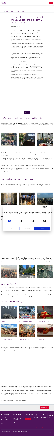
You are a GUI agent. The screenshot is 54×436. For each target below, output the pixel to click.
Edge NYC (43, 259)
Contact (28, 418)
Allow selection (27, 228)
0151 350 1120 (28, 417)
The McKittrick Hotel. (36, 66)
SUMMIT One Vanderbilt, (33, 257)
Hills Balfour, (21, 37)
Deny (12, 228)
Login (51, 2)
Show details (45, 224)
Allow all (42, 228)
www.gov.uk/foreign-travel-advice (37, 427)
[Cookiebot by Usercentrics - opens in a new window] (42, 207)
